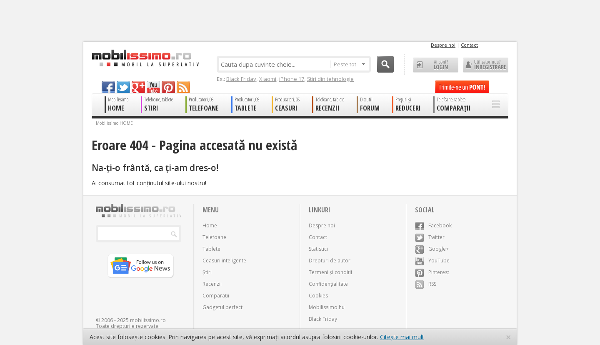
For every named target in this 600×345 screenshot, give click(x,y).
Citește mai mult (402, 337)
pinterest (168, 87)
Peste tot (349, 64)
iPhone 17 (291, 79)
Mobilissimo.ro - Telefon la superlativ (145, 58)
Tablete (211, 248)
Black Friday (241, 79)
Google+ (432, 248)
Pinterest (432, 272)
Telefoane (214, 237)
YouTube (432, 260)
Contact (469, 45)
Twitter (430, 237)
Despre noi (443, 45)
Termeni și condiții (330, 272)
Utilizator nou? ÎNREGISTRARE (485, 65)
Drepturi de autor (329, 260)
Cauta (385, 64)
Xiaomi (267, 79)
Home (209, 225)
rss (183, 87)
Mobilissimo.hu (327, 307)
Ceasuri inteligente (224, 260)
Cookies (318, 295)
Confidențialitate (328, 283)
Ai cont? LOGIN (435, 65)
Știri (207, 272)
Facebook (433, 225)
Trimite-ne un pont (462, 87)
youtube (153, 87)
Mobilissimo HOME (114, 123)
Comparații (215, 295)
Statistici (318, 248)
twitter (123, 87)
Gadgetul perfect (222, 307)
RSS (425, 283)
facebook (108, 87)
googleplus (138, 87)
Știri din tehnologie (330, 79)
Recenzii (212, 283)
